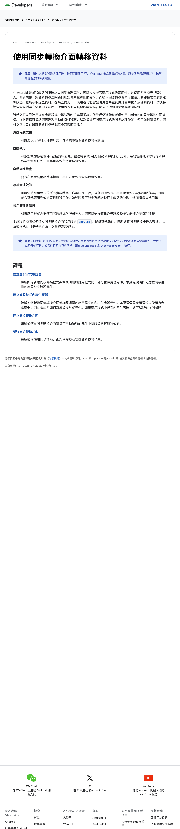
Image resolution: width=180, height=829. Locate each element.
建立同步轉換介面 (25, 316)
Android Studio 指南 (133, 823)
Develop (12, 20)
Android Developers (24, 42)
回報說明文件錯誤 (162, 824)
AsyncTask (88, 245)
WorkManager (93, 73)
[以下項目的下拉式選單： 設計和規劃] (88, 5)
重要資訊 (47, 5)
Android (10, 821)
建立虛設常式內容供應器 (30, 295)
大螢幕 (67, 817)
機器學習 (39, 824)
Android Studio (161, 5)
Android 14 (99, 824)
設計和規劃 (75, 5)
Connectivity (64, 20)
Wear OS (68, 824)
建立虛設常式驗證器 (27, 274)
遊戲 (37, 817)
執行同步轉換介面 (25, 332)
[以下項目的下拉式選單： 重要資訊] (58, 5)
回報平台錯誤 (159, 817)
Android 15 (99, 817)
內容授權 (54, 358)
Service (84, 222)
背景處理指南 (145, 73)
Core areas (35, 20)
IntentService (110, 245)
